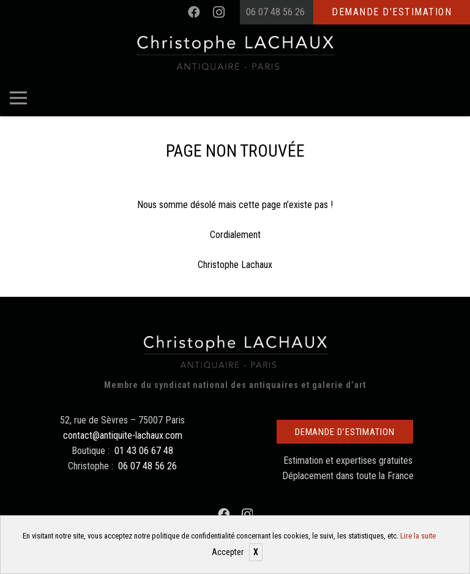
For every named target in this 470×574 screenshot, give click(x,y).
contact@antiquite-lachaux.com (122, 435)
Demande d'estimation (392, 12)
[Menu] (18, 98)
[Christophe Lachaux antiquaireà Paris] (235, 52)
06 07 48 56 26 (275, 12)
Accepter (228, 552)
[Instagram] (218, 12)
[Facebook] (194, 12)
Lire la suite (418, 535)
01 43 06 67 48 (143, 451)
